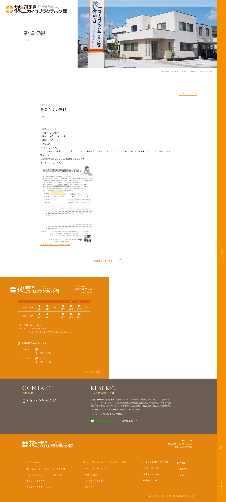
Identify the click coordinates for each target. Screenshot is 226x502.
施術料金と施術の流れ (36, 481)
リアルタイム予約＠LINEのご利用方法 (108, 414)
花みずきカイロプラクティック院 (55, 244)
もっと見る (92, 372)
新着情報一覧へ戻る (103, 260)
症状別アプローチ (151, 474)
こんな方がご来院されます (38, 487)
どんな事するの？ (34, 474)
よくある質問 (59, 468)
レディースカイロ (151, 468)
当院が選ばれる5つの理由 (38, 468)
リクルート (182, 475)
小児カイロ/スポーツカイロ (155, 461)
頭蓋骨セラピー (150, 480)
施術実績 (181, 462)
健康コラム (90, 487)
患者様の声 (182, 469)
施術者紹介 (58, 474)
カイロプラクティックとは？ (98, 468)
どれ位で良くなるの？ (95, 481)
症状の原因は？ (92, 474)
